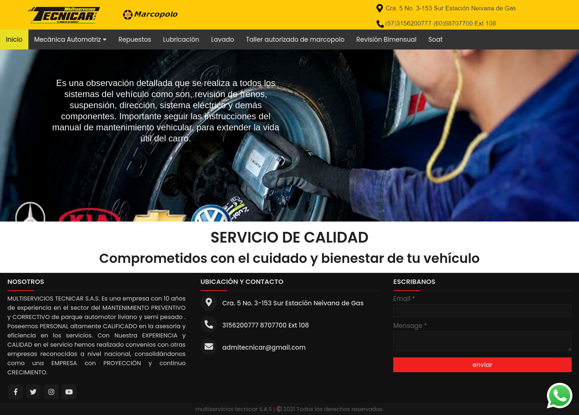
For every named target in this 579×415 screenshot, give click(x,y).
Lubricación (181, 39)
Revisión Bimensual (386, 39)
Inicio (14, 39)
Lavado (222, 39)
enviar (483, 364)
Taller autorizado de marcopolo (295, 39)
